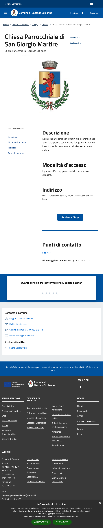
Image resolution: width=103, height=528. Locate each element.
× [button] (100, 503)
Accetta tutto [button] (41, 522)
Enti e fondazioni (9, 420)
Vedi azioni (76, 43)
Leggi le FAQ (32, 476)
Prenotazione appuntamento (33, 461)
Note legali (57, 473)
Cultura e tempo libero (37, 413)
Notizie (80, 406)
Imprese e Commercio (36, 417)
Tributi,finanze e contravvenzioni (59, 425)
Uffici (4, 415)
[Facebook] (81, 13)
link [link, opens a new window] (77, 516)
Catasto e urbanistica (36, 422)
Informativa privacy (61, 468)
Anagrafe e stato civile (37, 408)
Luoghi (35, 24)
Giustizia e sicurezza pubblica (61, 416)
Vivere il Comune (20, 24)
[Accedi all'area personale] (91, 4)
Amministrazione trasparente (60, 461)
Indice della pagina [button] (15, 128)
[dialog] (51, 514)
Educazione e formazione (58, 407)
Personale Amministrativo (9, 432)
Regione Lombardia (12, 3)
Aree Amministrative (11, 410)
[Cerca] (97, 13)
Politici (5, 425)
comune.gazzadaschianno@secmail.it (19, 495)
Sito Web (46, 252)
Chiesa (45, 24)
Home (6, 24)
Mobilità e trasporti (35, 427)
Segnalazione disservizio (33, 469)
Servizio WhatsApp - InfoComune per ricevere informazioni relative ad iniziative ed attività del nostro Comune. (51, 369)
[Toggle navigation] (5, 12)
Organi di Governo (10, 406)
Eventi (80, 434)
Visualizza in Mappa (70, 217)
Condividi (75, 37)
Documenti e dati (9, 438)
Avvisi (80, 415)
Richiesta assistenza (36, 481)
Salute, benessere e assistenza (61, 438)
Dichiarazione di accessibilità (59, 479)
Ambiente (56, 431)
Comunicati (82, 410)
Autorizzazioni (58, 445)
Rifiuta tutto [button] (62, 522)
